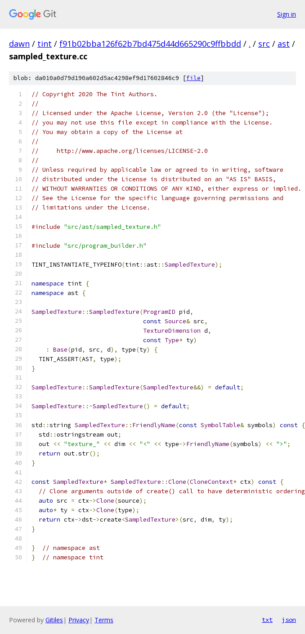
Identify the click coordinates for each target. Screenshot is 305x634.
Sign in (286, 14)
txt (267, 620)
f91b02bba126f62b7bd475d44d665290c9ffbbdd (150, 43)
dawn (19, 43)
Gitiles (54, 620)
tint (44, 43)
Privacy (78, 620)
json (289, 620)
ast (284, 43)
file (193, 78)
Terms (103, 620)
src (264, 43)
